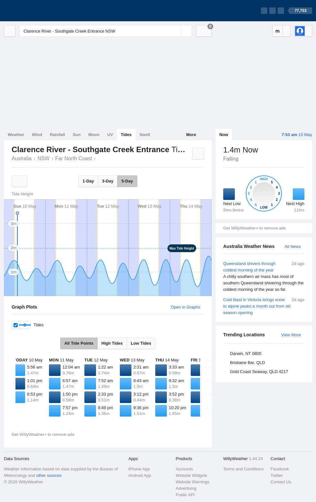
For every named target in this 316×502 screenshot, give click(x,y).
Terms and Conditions (243, 469)
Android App (139, 475)
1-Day (88, 181)
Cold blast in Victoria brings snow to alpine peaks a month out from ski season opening (263, 306)
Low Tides (141, 343)
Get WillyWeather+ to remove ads (254, 228)
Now (223, 134)
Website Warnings (193, 481)
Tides (126, 134)
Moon (94, 134)
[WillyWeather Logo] (34, 10)
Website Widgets (191, 475)
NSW (43, 158)
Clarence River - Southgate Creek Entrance (99, 158)
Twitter (277, 475)
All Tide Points (78, 343)
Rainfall (57, 134)
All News (292, 246)
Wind (37, 134)
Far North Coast (73, 158)
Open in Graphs (185, 307)
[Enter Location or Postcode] (105, 31)
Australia (22, 158)
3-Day (107, 181)
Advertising (186, 488)
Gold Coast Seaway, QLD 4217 (259, 371)
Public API (185, 494)
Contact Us (281, 481)
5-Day (127, 181)
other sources (49, 475)
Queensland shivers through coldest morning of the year (263, 277)
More (191, 134)
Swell (144, 134)
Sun (77, 134)
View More (291, 334)
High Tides (112, 343)
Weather (16, 134)
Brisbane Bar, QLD (247, 362)
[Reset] (174, 31)
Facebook (280, 469)
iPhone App (139, 469)
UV (110, 134)
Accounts (184, 469)
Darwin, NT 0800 (245, 353)
